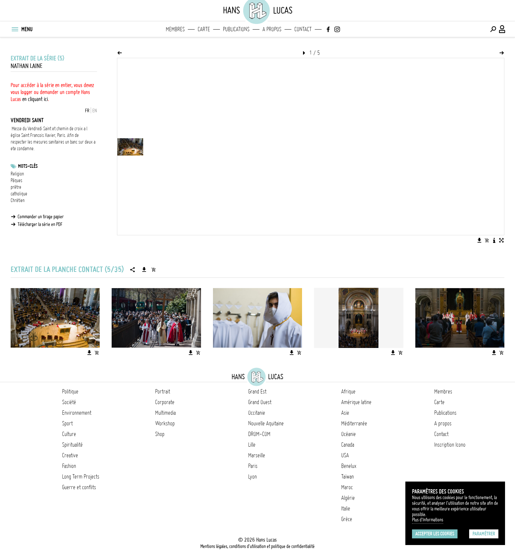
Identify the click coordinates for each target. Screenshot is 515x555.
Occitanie (256, 412)
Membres (175, 29)
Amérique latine (356, 402)
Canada (347, 444)
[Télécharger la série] (144, 270)
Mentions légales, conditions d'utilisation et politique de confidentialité (257, 546)
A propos (271, 29)
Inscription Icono (449, 444)
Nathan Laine (26, 66)
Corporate (164, 402)
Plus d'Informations (427, 520)
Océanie (348, 434)
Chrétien (18, 200)
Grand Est (257, 391)
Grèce (346, 519)
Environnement (76, 412)
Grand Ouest (259, 402)
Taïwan (347, 476)
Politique (70, 391)
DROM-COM (259, 434)
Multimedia (165, 412)
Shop (159, 434)
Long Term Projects (80, 476)
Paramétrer (483, 534)
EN (94, 111)
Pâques (16, 180)
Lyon (252, 476)
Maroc (347, 487)
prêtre (16, 187)
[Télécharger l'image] (479, 240)
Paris (253, 466)
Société (69, 402)
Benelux (348, 466)
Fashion (69, 466)
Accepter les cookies (434, 534)
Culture (69, 434)
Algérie (348, 498)
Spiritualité (72, 444)
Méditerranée (354, 423)
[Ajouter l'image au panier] (487, 240)
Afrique (348, 391)
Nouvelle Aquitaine (266, 423)
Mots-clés (28, 166)
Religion (17, 174)
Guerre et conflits (79, 487)
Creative (70, 455)
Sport (67, 423)
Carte (204, 29)
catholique (19, 194)
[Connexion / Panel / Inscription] (502, 29)
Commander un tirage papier (41, 217)
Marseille (256, 455)
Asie (345, 412)
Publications (236, 29)
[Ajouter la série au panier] (153, 270)
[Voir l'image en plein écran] (501, 240)
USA (345, 455)
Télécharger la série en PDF (40, 224)
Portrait (162, 391)
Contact (303, 29)
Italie (345, 508)
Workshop (165, 423)
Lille (252, 444)
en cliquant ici (35, 99)
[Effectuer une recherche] (493, 29)
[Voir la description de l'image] (494, 240)
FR (87, 111)
